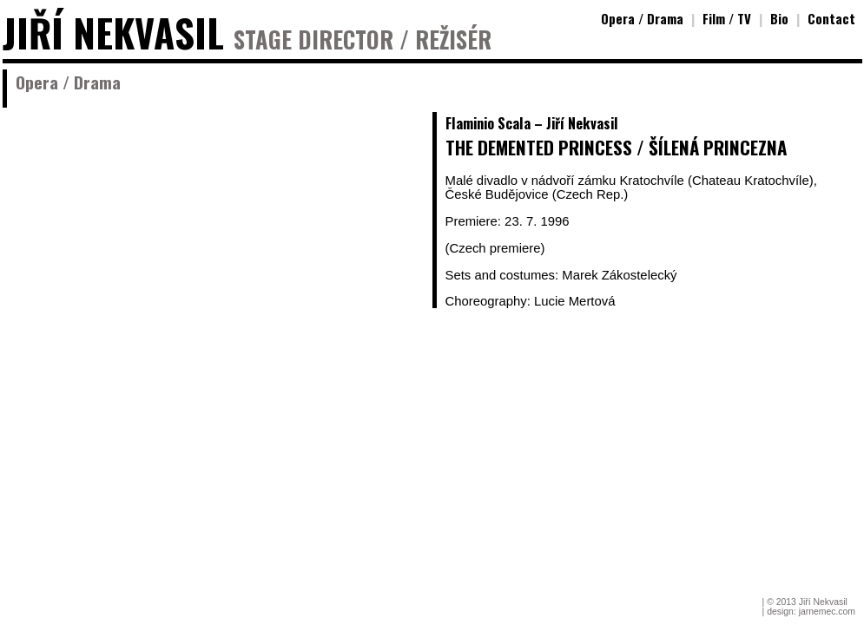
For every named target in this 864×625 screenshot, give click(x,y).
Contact (831, 18)
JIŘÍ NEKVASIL (113, 32)
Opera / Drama (642, 18)
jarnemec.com (827, 611)
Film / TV (726, 18)
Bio (779, 18)
